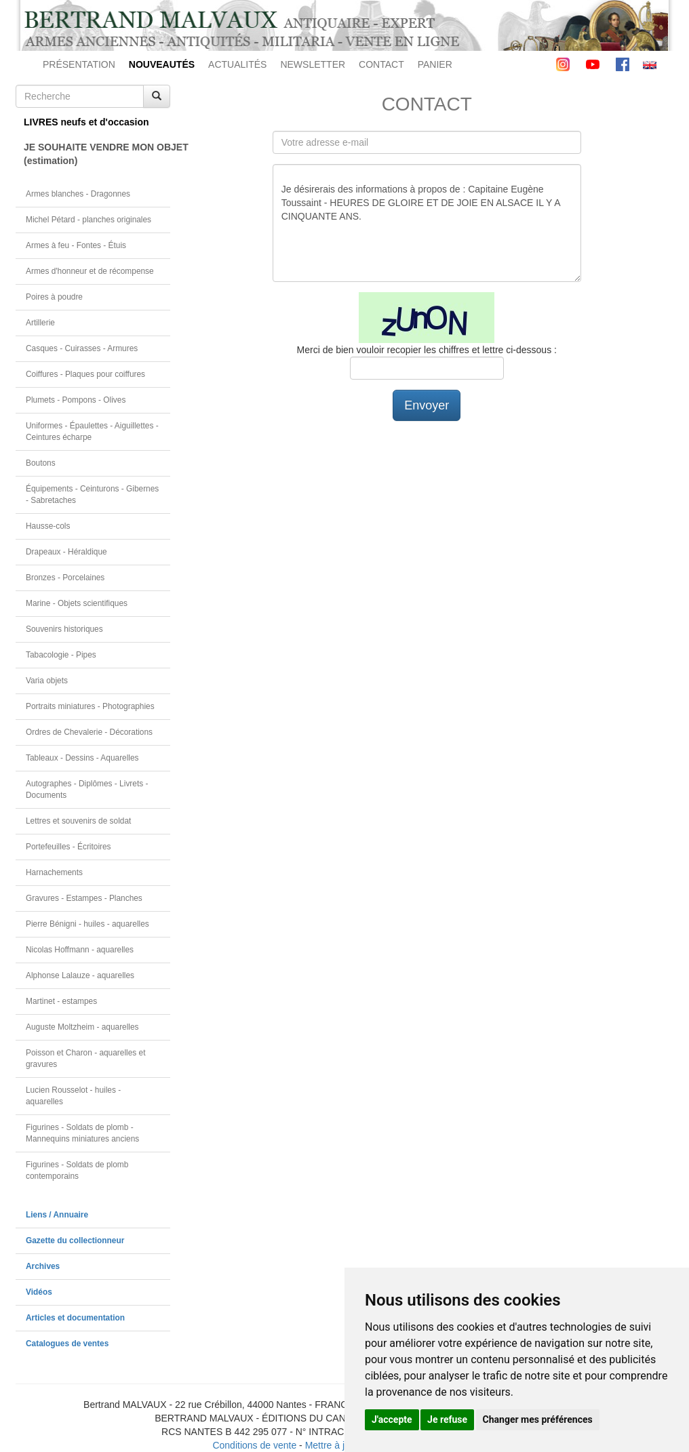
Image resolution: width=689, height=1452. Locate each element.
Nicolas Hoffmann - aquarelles (80, 949)
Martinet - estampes (61, 1001)
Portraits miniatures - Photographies (90, 706)
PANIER (435, 64)
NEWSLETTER (312, 64)
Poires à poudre (54, 297)
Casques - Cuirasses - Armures (82, 348)
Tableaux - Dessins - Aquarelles (82, 758)
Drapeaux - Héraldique (66, 552)
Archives (43, 1266)
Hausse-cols (48, 526)
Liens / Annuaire (57, 1214)
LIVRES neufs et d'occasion (86, 122)
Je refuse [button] (447, 1419)
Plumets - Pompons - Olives (75, 400)
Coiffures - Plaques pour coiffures (85, 374)
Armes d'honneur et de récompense (90, 271)
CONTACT (381, 64)
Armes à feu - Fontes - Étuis (76, 245)
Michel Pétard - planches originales (88, 219)
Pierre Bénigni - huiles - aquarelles (87, 924)
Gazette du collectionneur (75, 1240)
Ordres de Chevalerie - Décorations (89, 732)
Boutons (41, 463)
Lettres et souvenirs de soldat (78, 821)
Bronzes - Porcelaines (65, 577)
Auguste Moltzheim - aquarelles (82, 1027)
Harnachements (54, 872)
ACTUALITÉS (237, 64)
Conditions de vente (254, 1445)
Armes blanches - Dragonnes (78, 194)
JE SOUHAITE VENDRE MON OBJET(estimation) (97, 154)
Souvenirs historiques (64, 629)
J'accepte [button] (392, 1419)
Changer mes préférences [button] (538, 1419)
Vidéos (39, 1292)
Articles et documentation (75, 1318)
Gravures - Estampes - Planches (84, 898)
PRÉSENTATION (79, 64)
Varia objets (47, 680)
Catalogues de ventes (67, 1343)
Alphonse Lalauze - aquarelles (80, 975)
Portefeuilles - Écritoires (68, 846)
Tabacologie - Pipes (61, 655)
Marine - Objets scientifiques (76, 603)
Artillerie (40, 322)
